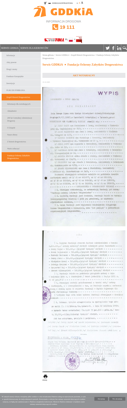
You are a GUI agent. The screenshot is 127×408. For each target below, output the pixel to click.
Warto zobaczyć (13, 148)
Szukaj (124, 48)
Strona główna (48, 55)
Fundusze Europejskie (14, 76)
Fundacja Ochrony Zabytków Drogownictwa (18, 156)
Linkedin (118, 48)
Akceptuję (101, 399)
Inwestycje (10, 83)
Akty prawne (11, 62)
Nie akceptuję (117, 399)
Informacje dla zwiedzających (18, 104)
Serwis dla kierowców (34, 48)
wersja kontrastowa (62, 3)
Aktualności (12, 111)
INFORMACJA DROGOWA (63, 27)
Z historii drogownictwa (16, 142)
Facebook (112, 48)
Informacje (10, 55)
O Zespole (11, 128)
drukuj (44, 380)
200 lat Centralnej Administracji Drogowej (19, 119)
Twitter (106, 48)
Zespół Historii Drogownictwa (18, 97)
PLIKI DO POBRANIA (15, 90)
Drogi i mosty (11, 69)
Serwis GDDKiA (9, 48)
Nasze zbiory (12, 135)
